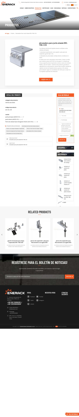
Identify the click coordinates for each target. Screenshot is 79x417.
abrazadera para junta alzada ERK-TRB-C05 (65, 112)
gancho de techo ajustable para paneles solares (67, 393)
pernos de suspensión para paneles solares (15, 131)
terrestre (65, 207)
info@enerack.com (73, 2)
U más (64, 202)
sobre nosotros (47, 387)
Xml (53, 414)
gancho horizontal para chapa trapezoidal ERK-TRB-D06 (16, 326)
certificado (45, 8)
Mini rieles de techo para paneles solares (30, 126)
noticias (64, 8)
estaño (12, 33)
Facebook (32, 381)
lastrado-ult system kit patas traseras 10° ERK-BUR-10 (68, 265)
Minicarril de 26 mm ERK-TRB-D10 (67, 280)
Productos (38, 8)
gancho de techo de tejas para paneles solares (68, 383)
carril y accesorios (66, 229)
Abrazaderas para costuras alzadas (34, 131)
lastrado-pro (67, 167)
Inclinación (66, 162)
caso (51, 8)
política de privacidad (47, 414)
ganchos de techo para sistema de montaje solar (68, 388)
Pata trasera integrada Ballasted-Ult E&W (67, 190)
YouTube (41, 381)
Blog (46, 384)
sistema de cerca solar (66, 223)
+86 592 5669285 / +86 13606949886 (52, 2)
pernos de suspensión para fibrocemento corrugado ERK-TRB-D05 (63, 326)
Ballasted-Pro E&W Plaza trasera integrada (66, 175)
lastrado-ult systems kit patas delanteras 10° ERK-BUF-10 (67, 251)
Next (77, 319)
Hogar (22, 8)
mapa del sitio (54, 393)
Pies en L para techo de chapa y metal (34, 128)
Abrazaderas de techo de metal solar (14, 133)
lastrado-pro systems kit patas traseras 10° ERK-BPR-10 (68, 273)
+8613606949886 (13, 397)
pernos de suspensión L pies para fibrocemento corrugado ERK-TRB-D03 (40, 326)
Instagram (41, 384)
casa (46, 381)
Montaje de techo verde (66, 197)
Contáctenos (72, 8)
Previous (1, 319)
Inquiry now (44, 79)
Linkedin (32, 388)
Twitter (32, 384)
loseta (64, 152)
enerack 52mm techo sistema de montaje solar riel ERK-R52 (67, 244)
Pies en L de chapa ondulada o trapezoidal (15, 128)
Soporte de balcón (66, 218)
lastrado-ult (67, 183)
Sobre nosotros (29, 8)
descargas (57, 8)
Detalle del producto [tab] (13, 95)
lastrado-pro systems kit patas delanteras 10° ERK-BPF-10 (67, 258)
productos (47, 391)
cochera (65, 212)
